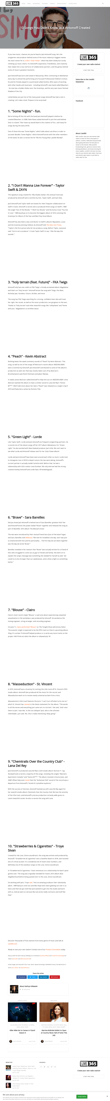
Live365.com (12, 944)
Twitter (33, 977)
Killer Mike (14, 1025)
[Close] (107, 1096)
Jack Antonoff (49, 22)
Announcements (61, 3)
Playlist (62, 22)
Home (23, 3)
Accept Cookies (82, 1096)
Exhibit (63, 1027)
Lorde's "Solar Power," (32, 61)
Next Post (54, 1000)
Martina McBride (47, 1025)
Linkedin (44, 977)
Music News (24, 1027)
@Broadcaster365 (25, 959)
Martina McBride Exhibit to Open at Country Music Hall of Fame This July (54, 1032)
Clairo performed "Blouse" (26, 627)
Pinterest (54, 977)
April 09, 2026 (15, 1080)
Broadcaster (36, 3)
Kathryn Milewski (31, 986)
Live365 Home (73, 3)
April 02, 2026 (15, 1088)
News (29, 3)
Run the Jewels (23, 1025)
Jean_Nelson (15, 967)
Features (52, 3)
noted (27, 780)
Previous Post (22, 1000)
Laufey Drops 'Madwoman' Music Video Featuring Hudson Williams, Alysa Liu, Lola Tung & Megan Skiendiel (24, 1068)
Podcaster (45, 3)
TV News (31, 1025)
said (30, 882)
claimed (27, 704)
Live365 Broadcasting (57, 955)
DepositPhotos (24, 967)
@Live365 (15, 959)
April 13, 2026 (15, 1072)
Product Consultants (53, 949)
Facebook (21, 977)
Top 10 (57, 22)
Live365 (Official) (44, 955)
